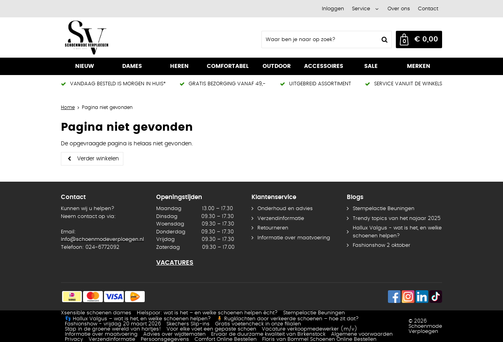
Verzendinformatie (280, 218)
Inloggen (333, 8)
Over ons (399, 8)
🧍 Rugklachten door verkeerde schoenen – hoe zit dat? (287, 318)
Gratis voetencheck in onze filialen (258, 324)
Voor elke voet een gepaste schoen (211, 329)
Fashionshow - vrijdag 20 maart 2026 (113, 324)
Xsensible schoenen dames (96, 313)
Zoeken (383, 39)
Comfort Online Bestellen (226, 339)
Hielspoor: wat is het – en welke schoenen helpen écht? (207, 313)
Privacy (74, 339)
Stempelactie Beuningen (383, 208)
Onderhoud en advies (285, 208)
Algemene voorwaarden (362, 334)
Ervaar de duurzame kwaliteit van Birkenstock (268, 334)
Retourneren (272, 228)
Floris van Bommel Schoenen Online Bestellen (319, 339)
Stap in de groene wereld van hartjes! (113, 329)
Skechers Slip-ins (188, 324)
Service (361, 8)
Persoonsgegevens (165, 339)
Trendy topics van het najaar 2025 (397, 218)
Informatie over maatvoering (293, 238)
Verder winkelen (98, 159)
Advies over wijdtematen (174, 334)
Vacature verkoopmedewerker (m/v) (309, 329)
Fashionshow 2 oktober (381, 245)
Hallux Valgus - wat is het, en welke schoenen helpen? (397, 232)
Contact (428, 8)
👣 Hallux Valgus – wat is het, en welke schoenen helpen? (138, 318)
